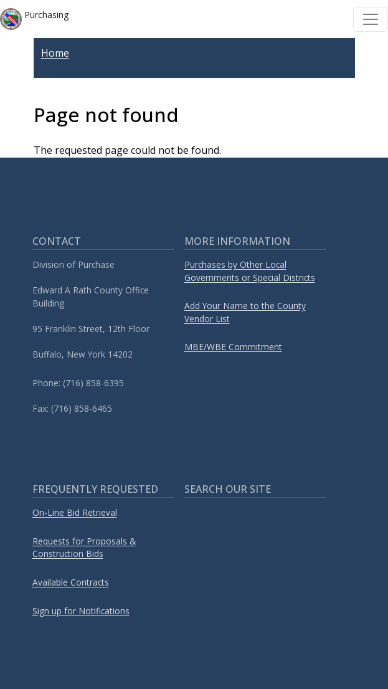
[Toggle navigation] (370, 19)
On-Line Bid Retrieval (74, 512)
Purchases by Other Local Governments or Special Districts (249, 271)
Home (55, 53)
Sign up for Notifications (81, 611)
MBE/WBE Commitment (233, 347)
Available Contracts (70, 582)
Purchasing (34, 19)
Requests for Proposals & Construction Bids (84, 547)
